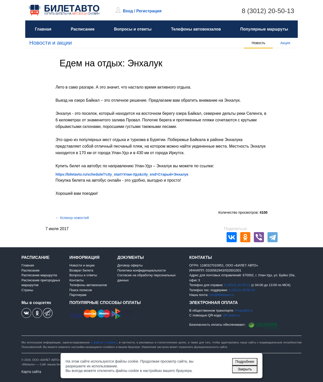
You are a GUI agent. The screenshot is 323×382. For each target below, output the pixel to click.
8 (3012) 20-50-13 (268, 11)
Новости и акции (50, 43)
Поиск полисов (80, 290)
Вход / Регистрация (142, 11)
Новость (258, 43)
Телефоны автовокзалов (196, 29)
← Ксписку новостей (72, 218)
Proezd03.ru (244, 310)
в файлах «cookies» (104, 342)
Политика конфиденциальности (141, 270)
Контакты (76, 280)
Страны (27, 290)
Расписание (82, 29)
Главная (43, 29)
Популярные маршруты (264, 29)
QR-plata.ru (231, 315)
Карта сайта (31, 372)
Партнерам (77, 295)
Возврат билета (81, 270)
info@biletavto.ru (221, 295)
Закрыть (245, 369)
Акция (285, 43)
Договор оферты (130, 265)
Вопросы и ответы (133, 29)
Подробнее (244, 362)
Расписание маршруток (39, 275)
